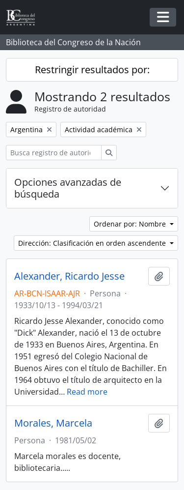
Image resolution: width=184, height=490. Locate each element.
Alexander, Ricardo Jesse (69, 276)
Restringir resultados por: (92, 69)
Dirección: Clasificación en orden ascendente (93, 243)
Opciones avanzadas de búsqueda (67, 188)
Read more (87, 391)
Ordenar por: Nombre (131, 224)
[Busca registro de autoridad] (54, 152)
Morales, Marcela (53, 423)
